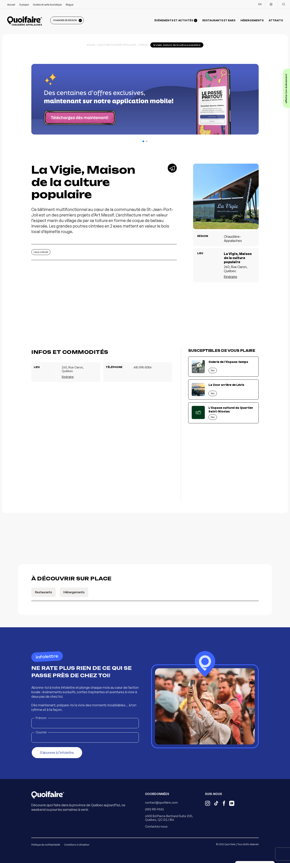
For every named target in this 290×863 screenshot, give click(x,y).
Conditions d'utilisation (76, 844)
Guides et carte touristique (47, 4)
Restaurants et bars (218, 20)
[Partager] (172, 168)
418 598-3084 (143, 367)
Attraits (276, 20)
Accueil (11, 4)
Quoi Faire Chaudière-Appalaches (117, 45)
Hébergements (252, 20)
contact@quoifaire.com (161, 802)
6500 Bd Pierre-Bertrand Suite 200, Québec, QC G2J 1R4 (169, 817)
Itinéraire (230, 277)
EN (260, 4)
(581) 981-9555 (154, 809)
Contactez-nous (156, 826)
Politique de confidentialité (45, 844)
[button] (143, 141)
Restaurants (43, 592)
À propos (24, 4)
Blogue (69, 4)
